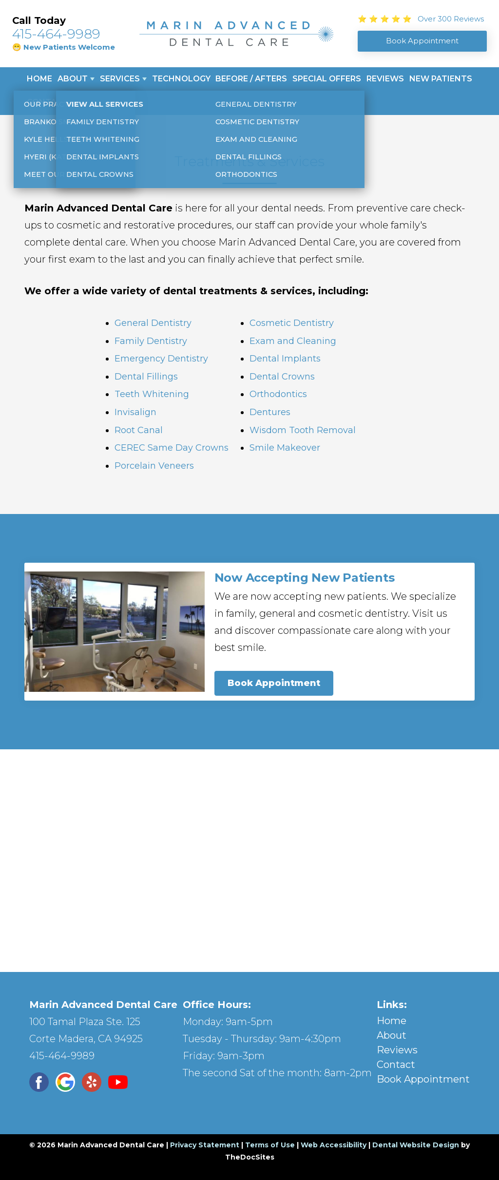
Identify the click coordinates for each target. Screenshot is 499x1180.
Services (120, 78)
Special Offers (326, 78)
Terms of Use (270, 1145)
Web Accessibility (333, 1145)
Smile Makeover (285, 447)
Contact (47, 102)
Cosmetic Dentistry (292, 323)
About (73, 78)
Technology (181, 78)
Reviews (385, 78)
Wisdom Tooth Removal (303, 430)
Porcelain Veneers (154, 465)
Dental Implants (285, 358)
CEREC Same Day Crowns (172, 447)
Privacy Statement (204, 1145)
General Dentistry (153, 323)
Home (39, 78)
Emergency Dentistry (161, 358)
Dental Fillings (146, 376)
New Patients (440, 78)
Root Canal (139, 430)
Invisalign (135, 412)
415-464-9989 (56, 34)
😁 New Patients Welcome (63, 47)
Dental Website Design (415, 1145)
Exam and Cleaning (293, 341)
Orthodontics (278, 394)
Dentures (270, 412)
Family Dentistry (151, 341)
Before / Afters (251, 78)
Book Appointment (274, 683)
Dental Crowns (282, 376)
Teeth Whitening (152, 394)
